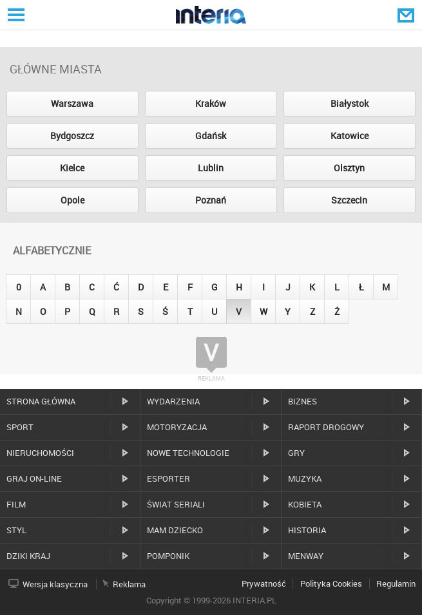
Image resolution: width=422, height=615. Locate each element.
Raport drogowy (326, 427)
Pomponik (168, 556)
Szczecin (349, 200)
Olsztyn (349, 168)
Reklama (129, 584)
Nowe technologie (188, 453)
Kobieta (304, 504)
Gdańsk (210, 135)
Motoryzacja (177, 427)
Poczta (407, 15)
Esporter (168, 478)
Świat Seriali (176, 504)
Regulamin (396, 583)
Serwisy (15, 14)
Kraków (210, 103)
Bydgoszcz (72, 135)
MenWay (305, 556)
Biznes (302, 401)
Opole (72, 200)
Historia (307, 530)
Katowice (350, 135)
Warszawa (72, 103)
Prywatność (264, 583)
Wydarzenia (173, 401)
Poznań (210, 200)
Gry (296, 453)
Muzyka (304, 478)
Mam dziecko (175, 530)
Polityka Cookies (331, 583)
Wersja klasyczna (55, 584)
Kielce (72, 168)
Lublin (211, 168)
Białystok (350, 103)
